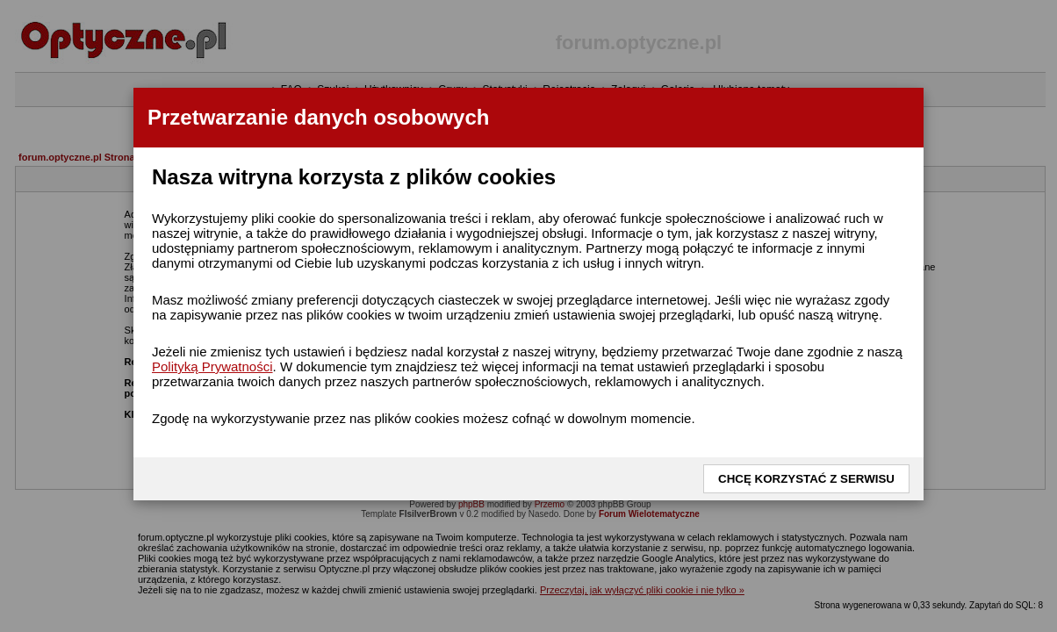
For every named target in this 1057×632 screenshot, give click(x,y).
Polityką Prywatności (212, 366)
